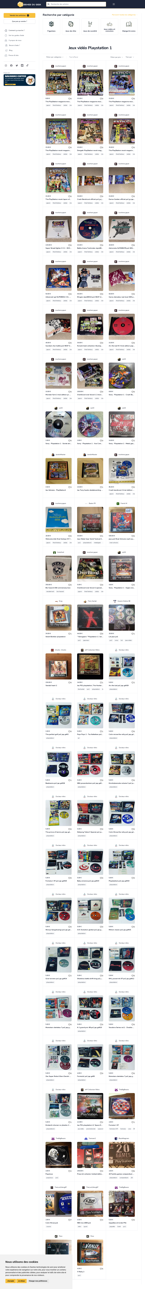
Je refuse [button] (21, 1281)
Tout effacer (73, 57)
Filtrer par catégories (55, 57)
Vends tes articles (19, 15)
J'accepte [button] (10, 1281)
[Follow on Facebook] (11, 65)
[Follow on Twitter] (17, 65)
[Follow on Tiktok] (27, 65)
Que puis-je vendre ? (19, 21)
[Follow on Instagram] (6, 65)
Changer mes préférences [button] (38, 1281)
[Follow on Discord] (22, 65)
